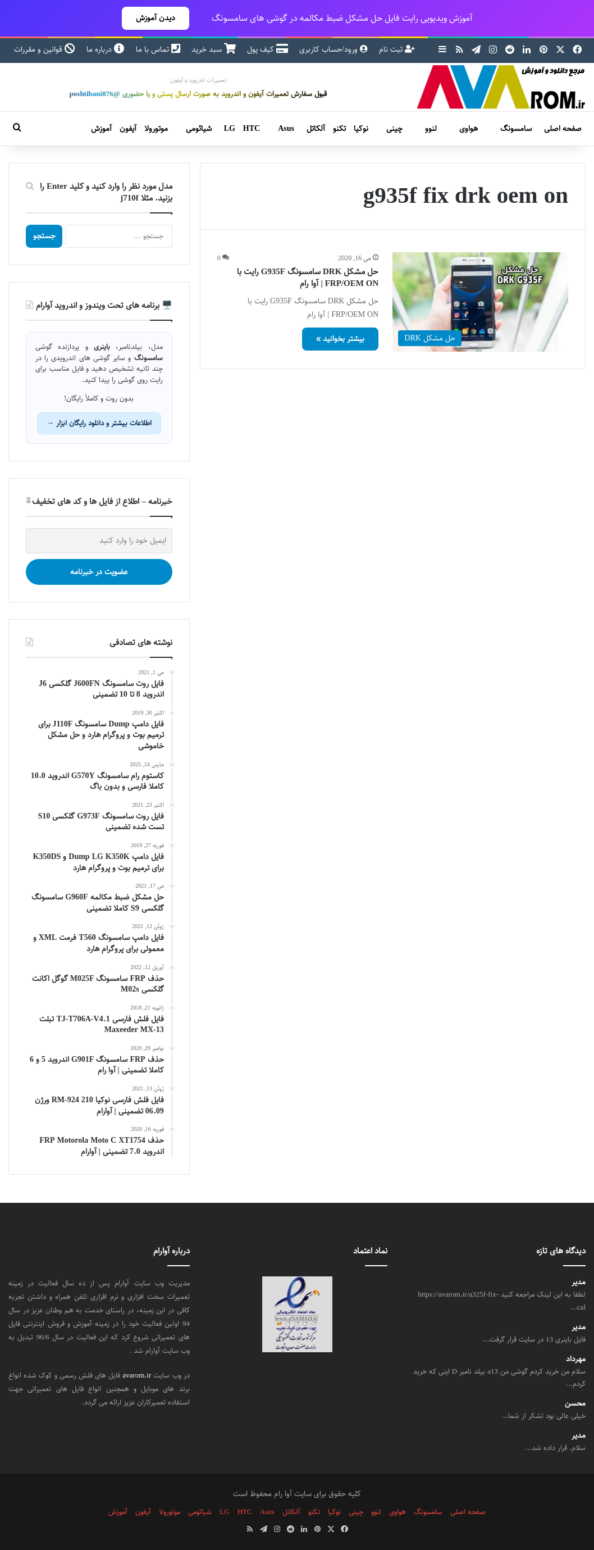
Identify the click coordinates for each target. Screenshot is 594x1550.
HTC (251, 128)
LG (229, 128)
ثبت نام (397, 49)
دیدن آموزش (155, 18)
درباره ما (105, 49)
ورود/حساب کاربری (333, 49)
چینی (394, 128)
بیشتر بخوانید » (340, 339)
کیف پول (267, 49)
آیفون (128, 128)
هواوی (468, 128)
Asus (286, 128)
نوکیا (361, 128)
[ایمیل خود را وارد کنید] (99, 540)
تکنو (339, 128)
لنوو (431, 128)
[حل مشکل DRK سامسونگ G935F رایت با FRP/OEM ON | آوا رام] (480, 301)
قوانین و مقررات (44, 49)
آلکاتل (316, 128)
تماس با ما (158, 49)
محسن (575, 1404)
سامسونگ (516, 128)
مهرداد (576, 1359)
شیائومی (199, 128)
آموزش (101, 128)
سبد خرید (213, 49)
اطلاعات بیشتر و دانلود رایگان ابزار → (99, 423)
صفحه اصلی (563, 128)
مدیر (579, 1282)
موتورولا (156, 128)
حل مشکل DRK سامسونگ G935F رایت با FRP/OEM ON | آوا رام (308, 277)
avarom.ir (136, 1375)
